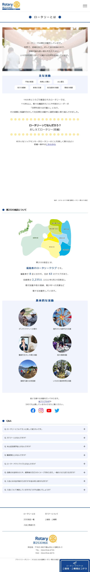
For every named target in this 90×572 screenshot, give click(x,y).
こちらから (51, 144)
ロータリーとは (29, 510)
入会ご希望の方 (29, 522)
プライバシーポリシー (23, 556)
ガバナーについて (51, 510)
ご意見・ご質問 (50, 516)
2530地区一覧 (29, 516)
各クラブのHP (44, 401)
